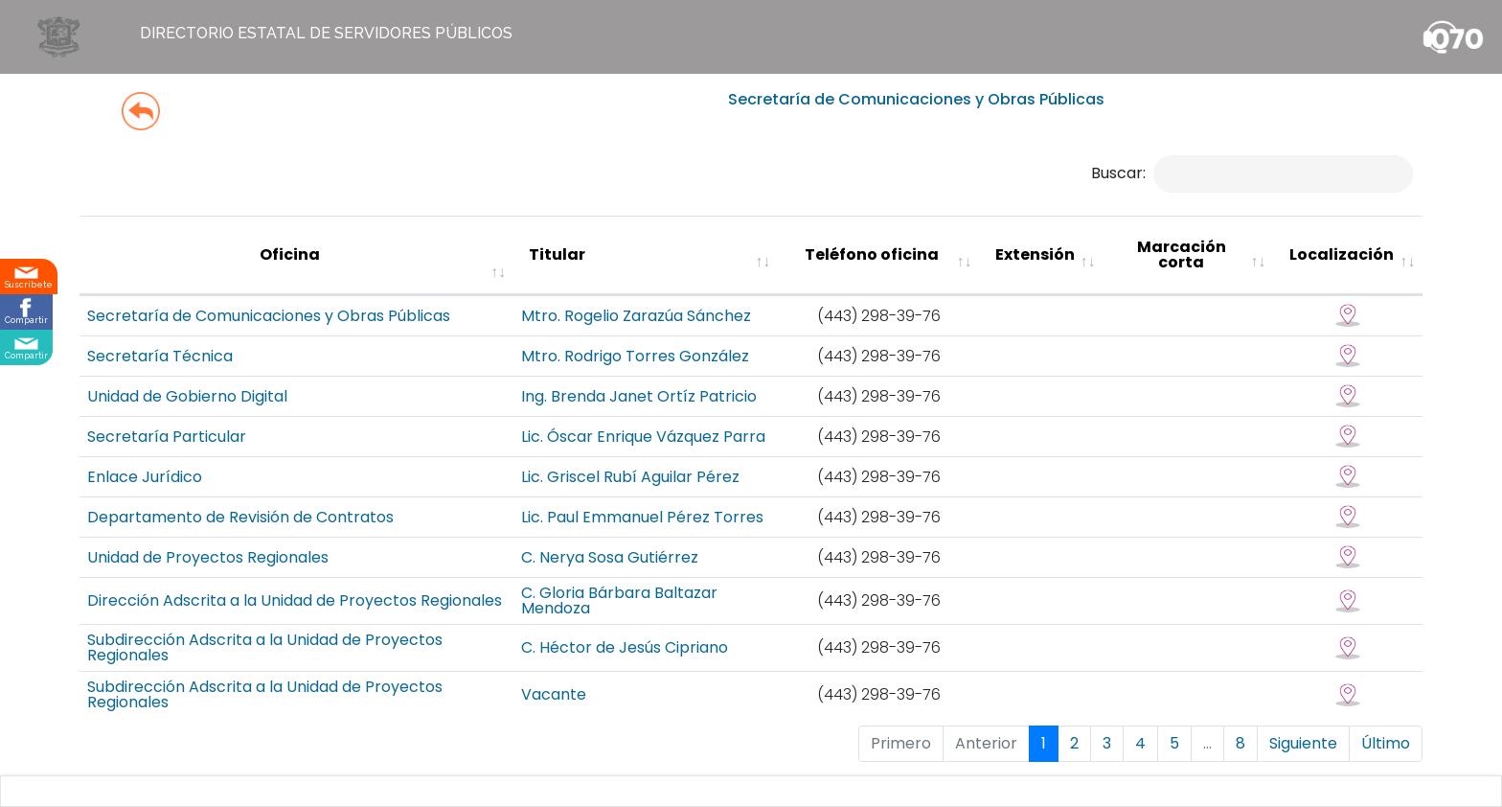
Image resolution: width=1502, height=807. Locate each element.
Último (1385, 743)
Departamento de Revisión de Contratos (240, 517)
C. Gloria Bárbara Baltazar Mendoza (619, 600)
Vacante (553, 694)
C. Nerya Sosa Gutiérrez (609, 557)
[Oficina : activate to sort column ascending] (296, 255)
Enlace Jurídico (144, 477)
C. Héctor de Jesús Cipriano (624, 647)
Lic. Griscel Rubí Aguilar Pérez (630, 477)
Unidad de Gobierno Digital (187, 396)
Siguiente (1303, 743)
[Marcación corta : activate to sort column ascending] (1189, 255)
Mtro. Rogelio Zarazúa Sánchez (636, 316)
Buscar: (1252, 173)
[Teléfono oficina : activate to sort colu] (878, 255)
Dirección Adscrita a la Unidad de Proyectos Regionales (294, 600)
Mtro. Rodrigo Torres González (635, 356)
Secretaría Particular (166, 437)
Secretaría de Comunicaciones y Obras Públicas (268, 316)
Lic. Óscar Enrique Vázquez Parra (643, 437)
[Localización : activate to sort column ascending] (1347, 255)
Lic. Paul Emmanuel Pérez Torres (642, 517)
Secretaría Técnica (160, 356)
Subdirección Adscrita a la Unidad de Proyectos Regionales (265, 647)
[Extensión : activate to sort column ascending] (1042, 255)
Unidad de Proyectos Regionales (208, 557)
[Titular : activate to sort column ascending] (645, 255)
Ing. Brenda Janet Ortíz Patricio (639, 396)
